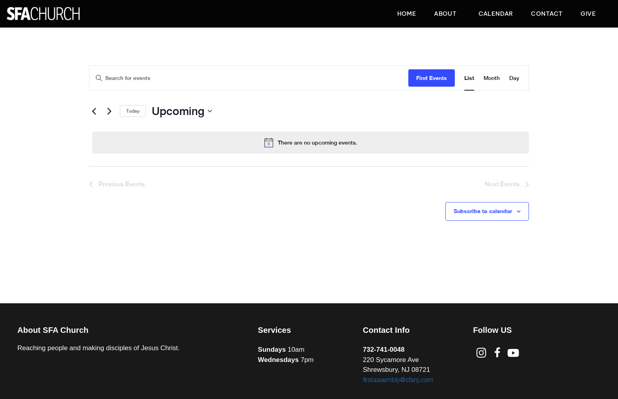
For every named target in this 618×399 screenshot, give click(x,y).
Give (588, 13)
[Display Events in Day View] (514, 78)
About (447, 14)
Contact (547, 13)
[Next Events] (109, 111)
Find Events (431, 77)
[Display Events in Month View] (492, 78)
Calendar (495, 13)
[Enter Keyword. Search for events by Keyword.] (248, 78)
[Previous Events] (94, 111)
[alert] (310, 143)
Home (406, 13)
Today (133, 111)
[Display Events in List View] (469, 78)
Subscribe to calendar (483, 211)
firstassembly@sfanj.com (398, 380)
